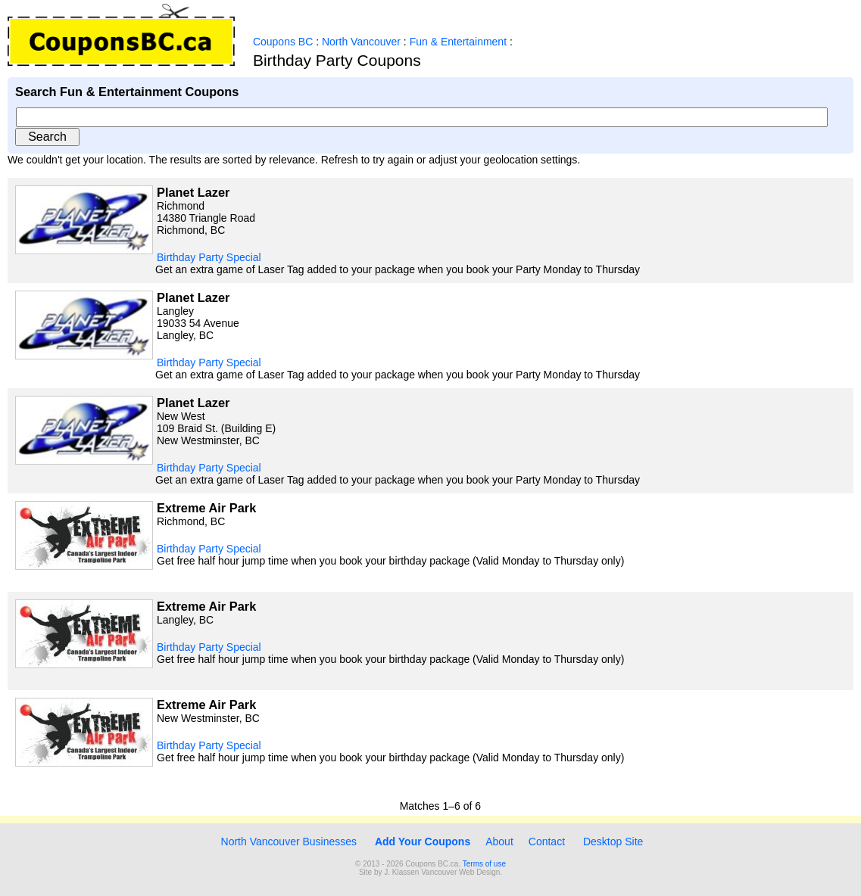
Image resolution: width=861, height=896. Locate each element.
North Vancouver (361, 42)
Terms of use (484, 864)
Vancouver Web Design (460, 872)
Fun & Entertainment (458, 42)
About (499, 841)
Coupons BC (283, 42)
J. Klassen (401, 872)
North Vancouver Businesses (287, 841)
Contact (547, 841)
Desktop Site (613, 841)
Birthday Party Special (209, 257)
